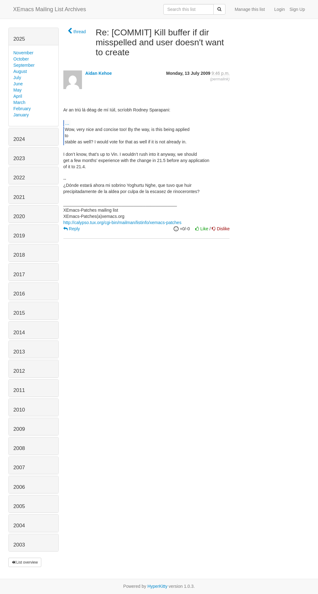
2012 (19, 371)
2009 (19, 429)
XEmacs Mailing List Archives (49, 9)
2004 (19, 526)
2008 (19, 448)
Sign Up (297, 9)
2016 (19, 294)
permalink (220, 79)
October (21, 58)
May (17, 90)
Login (279, 9)
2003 (19, 545)
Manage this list (250, 9)
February (22, 108)
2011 (19, 390)
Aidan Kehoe (98, 73)
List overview (25, 562)
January (21, 114)
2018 (19, 255)
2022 (19, 178)
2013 (19, 352)
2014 (19, 332)
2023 (19, 158)
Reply (71, 228)
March (19, 102)
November (23, 52)
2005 (19, 506)
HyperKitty (158, 586)
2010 (19, 410)
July (17, 77)
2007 (19, 467)
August (20, 71)
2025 (19, 39)
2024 (19, 139)
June (18, 83)
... (67, 123)
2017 (19, 274)
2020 (19, 216)
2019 (19, 236)
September (23, 65)
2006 (19, 487)
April (17, 96)
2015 (19, 313)
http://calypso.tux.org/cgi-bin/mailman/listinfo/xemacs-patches (122, 222)
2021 (19, 197)
